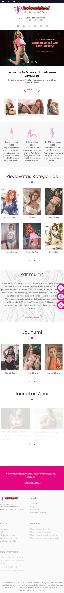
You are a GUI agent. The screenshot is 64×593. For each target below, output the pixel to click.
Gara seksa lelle (31, 585)
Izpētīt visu (32, 89)
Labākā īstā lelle (11, 587)
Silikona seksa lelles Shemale (51, 585)
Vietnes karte (56, 582)
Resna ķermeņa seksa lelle (11, 585)
